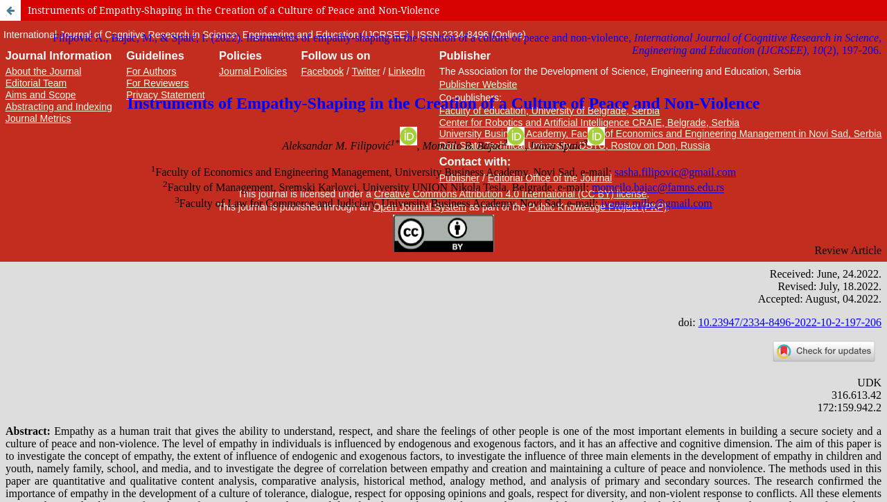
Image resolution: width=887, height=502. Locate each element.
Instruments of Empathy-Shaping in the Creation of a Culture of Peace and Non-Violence (234, 10)
